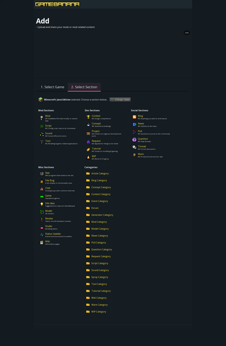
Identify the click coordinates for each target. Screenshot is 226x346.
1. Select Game (52, 86)
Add (187, 32)
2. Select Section (84, 86)
